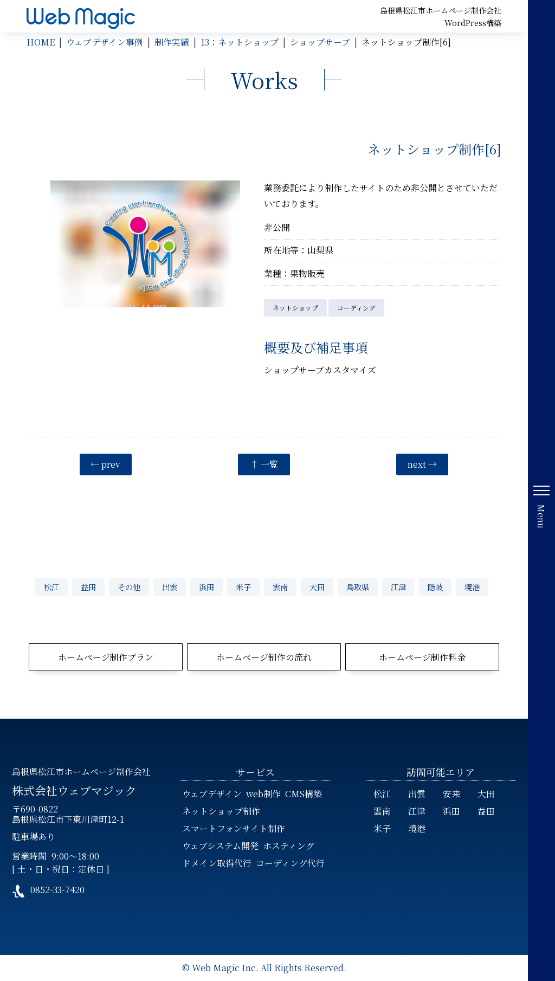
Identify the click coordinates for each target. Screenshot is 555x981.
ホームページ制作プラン (105, 657)
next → (422, 464)
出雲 (169, 586)
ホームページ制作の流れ (264, 657)
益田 (88, 586)
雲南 (280, 586)
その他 (129, 586)
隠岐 (435, 586)
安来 (451, 794)
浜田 (206, 586)
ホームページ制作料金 (422, 657)
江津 (398, 586)
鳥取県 (357, 586)
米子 (243, 586)
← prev (105, 464)
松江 (51, 586)
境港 (472, 586)
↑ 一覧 (264, 464)
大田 (317, 586)
